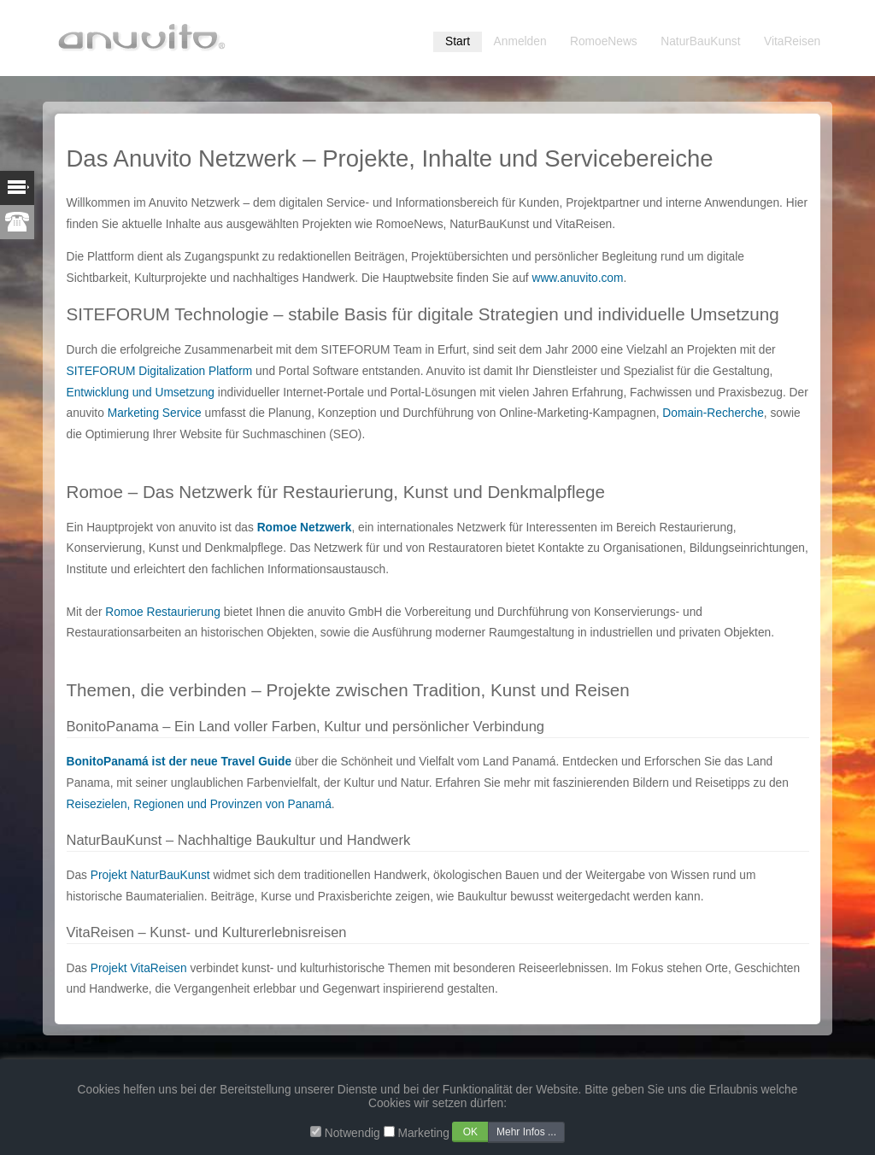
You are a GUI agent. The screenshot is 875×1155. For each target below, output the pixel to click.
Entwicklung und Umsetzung (141, 392)
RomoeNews (603, 41)
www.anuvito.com (577, 278)
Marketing (423, 1133)
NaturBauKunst (700, 41)
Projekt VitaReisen (139, 968)
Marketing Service (155, 413)
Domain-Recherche (712, 413)
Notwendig (352, 1133)
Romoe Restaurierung (162, 612)
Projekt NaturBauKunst (150, 875)
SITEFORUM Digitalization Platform (160, 371)
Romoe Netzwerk (304, 527)
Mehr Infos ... (526, 1132)
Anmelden (520, 41)
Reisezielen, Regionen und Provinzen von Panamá (199, 804)
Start (457, 41)
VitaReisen (792, 41)
